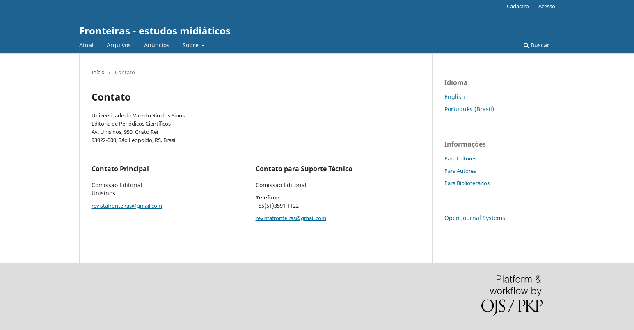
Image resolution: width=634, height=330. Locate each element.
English (454, 97)
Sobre (191, 45)
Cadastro (518, 6)
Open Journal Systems (474, 218)
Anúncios (156, 45)
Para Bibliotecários (467, 183)
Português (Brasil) (469, 109)
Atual (86, 45)
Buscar (536, 45)
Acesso (546, 6)
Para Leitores (460, 158)
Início (98, 72)
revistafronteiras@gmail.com (127, 205)
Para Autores (460, 170)
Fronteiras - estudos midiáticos (155, 30)
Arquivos (119, 45)
